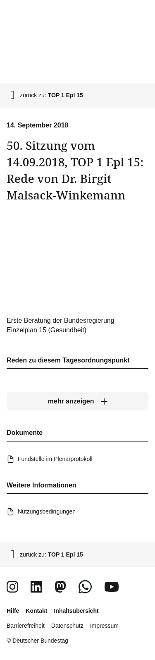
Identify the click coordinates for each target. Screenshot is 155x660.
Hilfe (13, 610)
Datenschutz (67, 625)
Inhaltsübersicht (76, 610)
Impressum (104, 625)
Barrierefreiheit (26, 625)
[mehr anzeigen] (77, 401)
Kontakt (36, 610)
